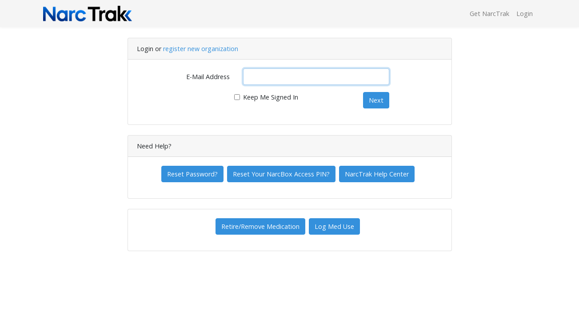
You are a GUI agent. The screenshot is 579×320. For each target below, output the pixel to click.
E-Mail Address (208, 76)
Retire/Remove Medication (260, 226)
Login (524, 13)
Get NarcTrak (489, 13)
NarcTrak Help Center (377, 174)
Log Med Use (334, 226)
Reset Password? (192, 174)
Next (376, 100)
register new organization (200, 48)
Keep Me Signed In (270, 97)
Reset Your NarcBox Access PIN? (281, 174)
